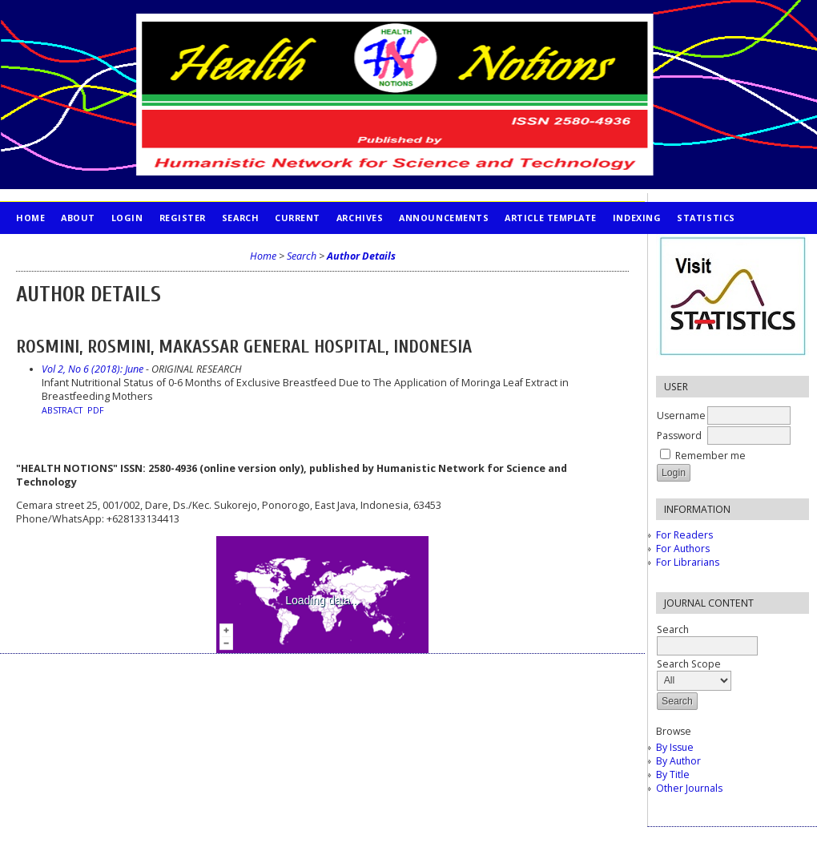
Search (240, 218)
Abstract (62, 410)
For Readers (684, 535)
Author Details (361, 256)
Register (182, 218)
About (78, 218)
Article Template (551, 218)
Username (681, 415)
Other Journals (689, 788)
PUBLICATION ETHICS (68, 250)
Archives (359, 218)
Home (30, 218)
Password (679, 435)
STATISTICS (705, 218)
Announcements (444, 218)
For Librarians (687, 562)
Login (127, 218)
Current (297, 218)
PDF (95, 410)
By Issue (675, 747)
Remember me (710, 455)
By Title (673, 774)
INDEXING (637, 218)
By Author (678, 761)
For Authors (683, 548)
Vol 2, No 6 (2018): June (92, 369)
